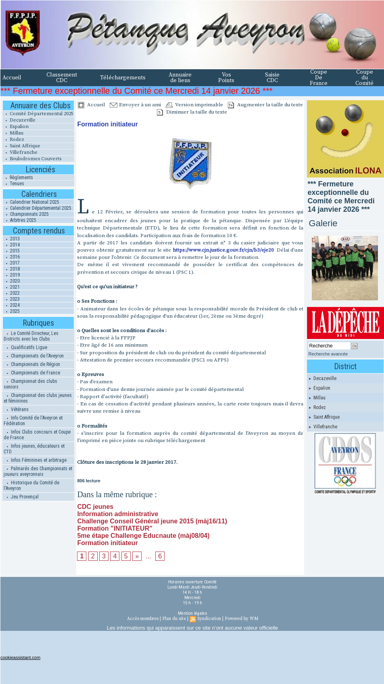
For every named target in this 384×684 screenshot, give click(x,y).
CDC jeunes (95, 506)
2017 (11, 263)
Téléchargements (123, 78)
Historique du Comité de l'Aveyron (31, 485)
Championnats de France (32, 373)
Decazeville (18, 120)
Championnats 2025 (26, 214)
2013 (11, 239)
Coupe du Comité (364, 77)
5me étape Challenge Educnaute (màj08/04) (143, 535)
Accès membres (143, 619)
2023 (11, 299)
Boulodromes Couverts (31, 159)
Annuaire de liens (180, 77)
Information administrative (117, 513)
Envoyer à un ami (135, 104)
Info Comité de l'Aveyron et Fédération (33, 420)
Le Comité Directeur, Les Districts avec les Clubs (31, 336)
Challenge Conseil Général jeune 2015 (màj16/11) (152, 521)
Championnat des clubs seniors (30, 384)
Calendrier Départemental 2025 (37, 208)
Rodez (13, 139)
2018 (11, 269)
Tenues (13, 183)
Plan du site (174, 619)
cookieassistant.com (20, 657)
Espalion (15, 127)
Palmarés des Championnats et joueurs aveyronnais (38, 471)
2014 (11, 245)
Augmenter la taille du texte (265, 104)
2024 (11, 305)
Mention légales (192, 613)
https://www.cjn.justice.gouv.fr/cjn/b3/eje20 (224, 250)
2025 (11, 311)
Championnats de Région (32, 364)
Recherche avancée (328, 353)
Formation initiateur (107, 542)
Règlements (17, 177)
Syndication (209, 619)
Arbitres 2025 (19, 220)
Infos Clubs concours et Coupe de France (37, 434)
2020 (11, 281)
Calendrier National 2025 (31, 202)
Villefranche (20, 152)
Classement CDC (61, 77)
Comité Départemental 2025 (37, 114)
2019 (11, 275)
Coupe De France (319, 77)
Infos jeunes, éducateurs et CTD (34, 449)
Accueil (11, 78)
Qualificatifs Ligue (25, 347)
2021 (11, 287)
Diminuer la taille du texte (192, 112)
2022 (11, 293)
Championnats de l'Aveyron (34, 356)
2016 (11, 257)
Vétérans (16, 409)
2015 (11, 251)
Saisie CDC (272, 77)
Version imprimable (194, 104)
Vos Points (226, 77)
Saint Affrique (21, 146)
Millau (12, 133)
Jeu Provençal (21, 497)
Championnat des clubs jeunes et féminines (38, 398)
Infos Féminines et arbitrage (35, 460)
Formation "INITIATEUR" (114, 528)
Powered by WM (241, 619)
